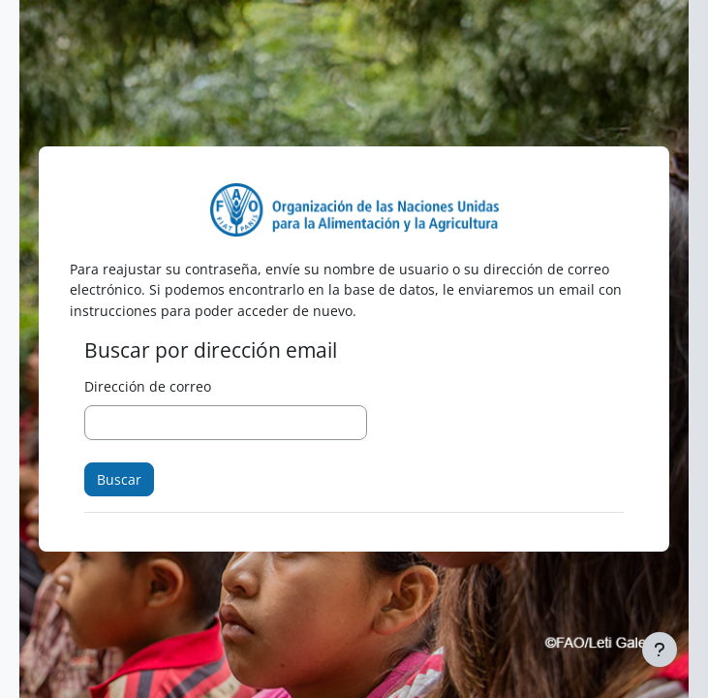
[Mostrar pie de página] (659, 649)
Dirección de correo (147, 386)
